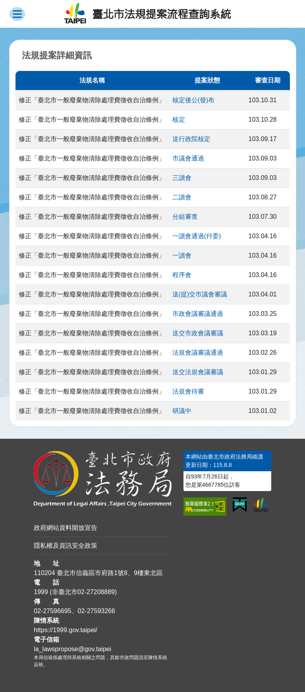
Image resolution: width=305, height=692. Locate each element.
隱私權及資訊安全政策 (65, 545)
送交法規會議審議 (197, 372)
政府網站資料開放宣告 (65, 527)
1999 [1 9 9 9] (41, 592)
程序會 (181, 274)
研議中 (181, 410)
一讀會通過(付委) (196, 236)
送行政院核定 (191, 139)
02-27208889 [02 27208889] (96, 592)
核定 (178, 119)
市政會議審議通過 (197, 313)
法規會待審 (188, 391)
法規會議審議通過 (197, 352)
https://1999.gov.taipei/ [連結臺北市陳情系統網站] (65, 630)
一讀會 (181, 255)
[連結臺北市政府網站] (260, 505)
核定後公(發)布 (193, 100)
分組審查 (185, 216)
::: (2, 455)
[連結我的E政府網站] (240, 504)
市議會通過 (188, 158)
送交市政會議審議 (197, 333)
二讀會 (181, 197)
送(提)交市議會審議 (200, 294)
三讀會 (181, 177)
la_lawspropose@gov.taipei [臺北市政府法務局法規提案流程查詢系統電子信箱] (72, 649)
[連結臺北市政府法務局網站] (103, 479)
